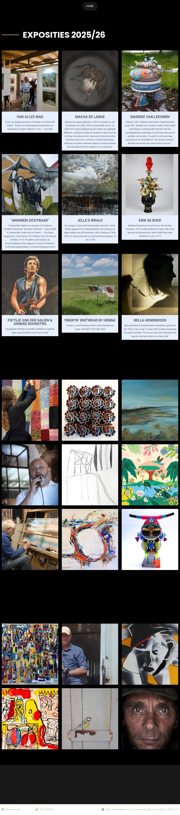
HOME (90, 6)
